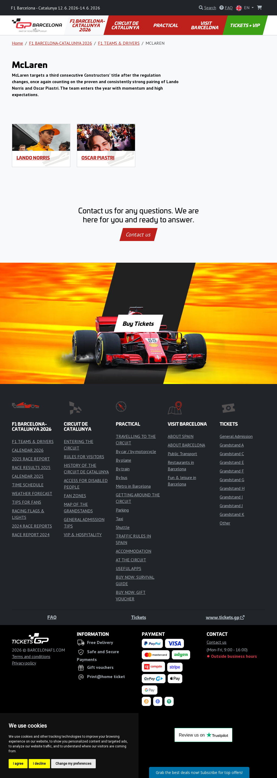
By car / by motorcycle (136, 451)
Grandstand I (231, 497)
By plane (123, 460)
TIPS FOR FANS (26, 502)
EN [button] (243, 8)
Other (225, 523)
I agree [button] (18, 764)
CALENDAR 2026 (28, 450)
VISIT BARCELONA (205, 25)
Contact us (138, 234)
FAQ (52, 617)
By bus (121, 477)
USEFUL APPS (128, 568)
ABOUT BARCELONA (186, 445)
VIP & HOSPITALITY (83, 534)
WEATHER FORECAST (32, 493)
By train (123, 468)
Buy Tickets (138, 323)
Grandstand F (232, 471)
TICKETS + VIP (245, 25)
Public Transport (182, 453)
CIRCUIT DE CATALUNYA (125, 25)
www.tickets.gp (225, 617)
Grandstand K (232, 514)
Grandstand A (232, 445)
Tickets (138, 617)
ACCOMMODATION (133, 551)
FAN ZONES (75, 495)
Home (17, 43)
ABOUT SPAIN (180, 436)
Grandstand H (232, 488)
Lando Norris (33, 157)
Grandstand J (231, 505)
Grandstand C (232, 453)
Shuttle (123, 527)
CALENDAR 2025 (28, 476)
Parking (122, 510)
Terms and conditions (31, 656)
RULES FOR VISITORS (84, 456)
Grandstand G (232, 479)
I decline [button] (39, 764)
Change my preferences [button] (73, 764)
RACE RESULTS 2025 (31, 467)
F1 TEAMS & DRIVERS (119, 43)
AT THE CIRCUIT (131, 559)
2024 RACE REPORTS (32, 526)
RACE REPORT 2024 (31, 534)
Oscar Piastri (97, 157)
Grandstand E (232, 462)
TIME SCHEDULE (28, 484)
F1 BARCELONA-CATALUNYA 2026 (87, 25)
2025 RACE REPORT (31, 458)
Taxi (119, 518)
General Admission (236, 436)
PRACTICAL (166, 25)
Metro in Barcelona (133, 486)
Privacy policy (24, 663)
